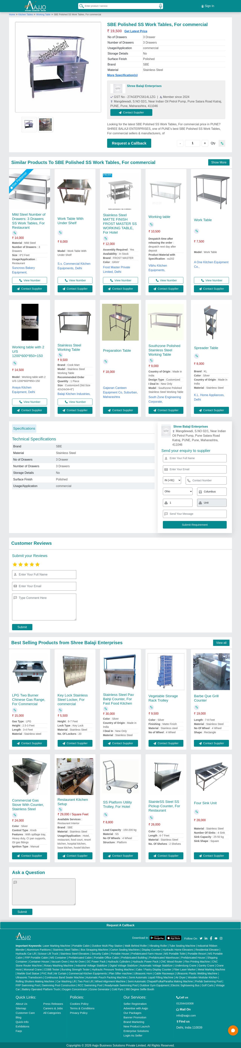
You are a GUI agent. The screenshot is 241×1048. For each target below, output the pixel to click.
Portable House (120, 952)
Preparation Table (117, 350)
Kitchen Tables (26, 13)
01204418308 (185, 1002)
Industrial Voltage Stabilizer (91, 964)
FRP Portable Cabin (36, 956)
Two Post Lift (85, 980)
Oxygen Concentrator (74, 988)
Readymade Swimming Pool (121, 984)
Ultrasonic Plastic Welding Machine (196, 972)
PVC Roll (46, 972)
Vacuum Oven (59, 960)
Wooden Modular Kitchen (202, 976)
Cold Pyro (117, 988)
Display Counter (151, 948)
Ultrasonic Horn (143, 972)
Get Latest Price (135, 30)
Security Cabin (100, 952)
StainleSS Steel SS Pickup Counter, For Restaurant (164, 805)
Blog (18, 1016)
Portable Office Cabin (106, 956)
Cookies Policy (79, 1003)
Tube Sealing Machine (182, 944)
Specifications (24, 428)
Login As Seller (133, 1034)
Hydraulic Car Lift (26, 952)
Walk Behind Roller (136, 944)
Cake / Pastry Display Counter (153, 968)
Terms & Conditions (82, 1007)
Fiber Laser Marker (184, 968)
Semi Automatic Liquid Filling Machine (151, 976)
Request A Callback (120, 924)
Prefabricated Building (134, 956)
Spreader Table (206, 347)
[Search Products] (80, 5)
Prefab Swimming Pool (208, 980)
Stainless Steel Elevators (74, 952)
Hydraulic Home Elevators (178, 948)
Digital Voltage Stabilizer (124, 964)
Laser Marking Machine (56, 944)
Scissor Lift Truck (48, 952)
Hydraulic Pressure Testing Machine (113, 968)
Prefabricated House (193, 956)
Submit (22, 626)
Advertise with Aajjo (136, 1007)
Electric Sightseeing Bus (185, 984)
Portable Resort (197, 952)
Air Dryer (180, 976)
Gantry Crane (206, 964)
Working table (159, 216)
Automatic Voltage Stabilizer (156, 964)
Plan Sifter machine (120, 972)
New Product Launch (137, 1025)
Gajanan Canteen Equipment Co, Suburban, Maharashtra (120, 391)
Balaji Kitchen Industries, (74, 393)
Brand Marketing (134, 1021)
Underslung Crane (185, 964)
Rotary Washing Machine (58, 964)
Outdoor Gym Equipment (154, 984)
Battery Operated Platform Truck (41, 988)
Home (12, 13)
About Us (21, 1003)
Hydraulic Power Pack (145, 960)
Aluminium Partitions (39, 948)
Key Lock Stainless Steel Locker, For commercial (73, 699)
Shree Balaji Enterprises (144, 85)
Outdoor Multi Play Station (107, 944)
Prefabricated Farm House (146, 952)
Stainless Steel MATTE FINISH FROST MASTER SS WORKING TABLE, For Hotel (120, 223)
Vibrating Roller (158, 944)
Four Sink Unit (205, 802)
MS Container (58, 956)
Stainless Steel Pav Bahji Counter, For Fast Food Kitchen (118, 698)
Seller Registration (135, 1003)
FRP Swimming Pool (28, 984)
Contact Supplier (132, 111)
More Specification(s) (122, 74)
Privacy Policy (79, 1012)
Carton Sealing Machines (125, 948)
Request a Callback (129, 142)
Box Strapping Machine (94, 948)
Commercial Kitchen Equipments (88, 972)
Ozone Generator (99, 988)
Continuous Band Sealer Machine (64, 976)
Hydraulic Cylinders (119, 960)
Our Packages (132, 1012)
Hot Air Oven (77, 960)
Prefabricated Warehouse (164, 956)
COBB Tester (51, 968)
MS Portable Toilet (174, 952)
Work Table (203, 219)
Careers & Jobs (53, 1007)
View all (221, 642)
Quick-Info (22, 1021)
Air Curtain (60, 972)
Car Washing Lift (66, 980)
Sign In (207, 5)
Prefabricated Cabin (80, 956)
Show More (219, 161)
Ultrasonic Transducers (29, 976)
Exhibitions (22, 1025)
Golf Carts (208, 984)
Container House (39, 960)
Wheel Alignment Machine (110, 980)
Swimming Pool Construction (59, 984)
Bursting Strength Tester (76, 968)
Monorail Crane (33, 968)
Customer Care (25, 1012)
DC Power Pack (96, 960)
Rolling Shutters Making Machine (35, 980)
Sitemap (21, 1007)
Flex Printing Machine (197, 960)
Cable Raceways (164, 972)
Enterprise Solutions (136, 1030)
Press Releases (53, 1003)
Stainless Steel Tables (66, 948)
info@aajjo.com (186, 1014)
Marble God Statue (28, 972)
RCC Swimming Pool (90, 984)
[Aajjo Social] (201, 937)
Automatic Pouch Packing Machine (106, 976)
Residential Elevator (207, 948)
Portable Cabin (81, 944)
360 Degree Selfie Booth (139, 988)
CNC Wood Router (171, 960)
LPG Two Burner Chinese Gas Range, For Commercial (28, 699)
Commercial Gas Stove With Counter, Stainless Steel (28, 804)
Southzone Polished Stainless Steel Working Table (164, 349)
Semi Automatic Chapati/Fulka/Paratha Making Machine (160, 980)
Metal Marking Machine (211, 968)
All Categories (52, 1012)
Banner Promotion (135, 1016)
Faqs (19, 1030)
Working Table (43, 13)
